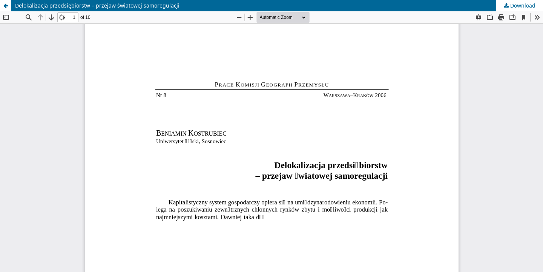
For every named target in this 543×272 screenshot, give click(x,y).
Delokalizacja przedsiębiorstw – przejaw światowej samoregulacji (97, 5)
